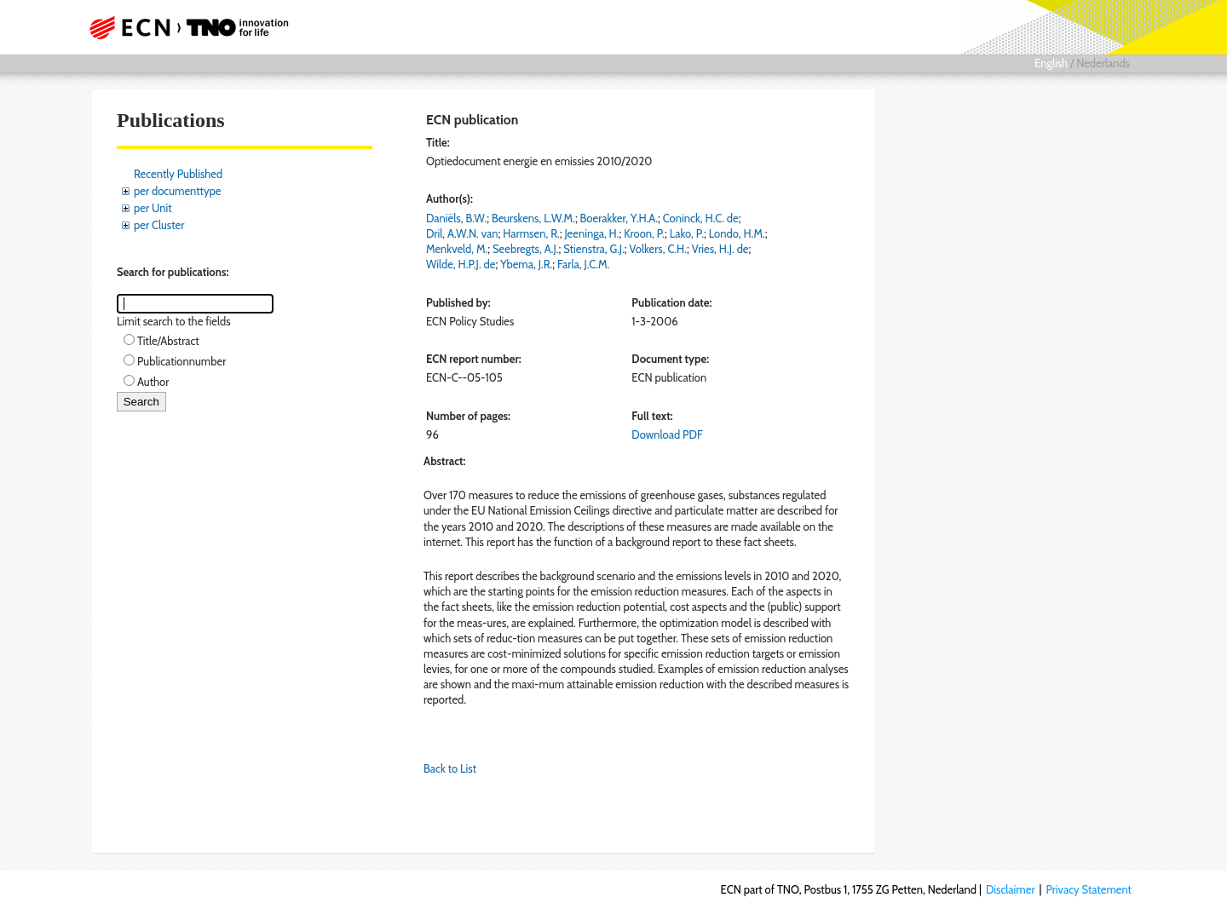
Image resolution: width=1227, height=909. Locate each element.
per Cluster (159, 225)
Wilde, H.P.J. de (460, 264)
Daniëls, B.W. (456, 218)
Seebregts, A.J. (525, 249)
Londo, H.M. (737, 233)
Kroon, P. (644, 233)
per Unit (153, 208)
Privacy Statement (1089, 889)
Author (153, 381)
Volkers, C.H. (658, 249)
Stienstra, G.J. (594, 249)
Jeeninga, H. (591, 233)
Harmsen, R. (531, 233)
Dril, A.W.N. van (462, 233)
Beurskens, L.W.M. (533, 218)
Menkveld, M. (456, 249)
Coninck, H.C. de (701, 218)
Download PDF (666, 434)
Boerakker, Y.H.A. (619, 218)
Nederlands (1103, 63)
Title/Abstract (168, 341)
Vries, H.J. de (720, 249)
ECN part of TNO (183, 27)
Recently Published (178, 174)
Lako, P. (687, 233)
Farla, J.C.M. (583, 264)
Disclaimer (1010, 889)
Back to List (449, 768)
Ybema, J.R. (526, 264)
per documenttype (177, 191)
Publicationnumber (181, 361)
